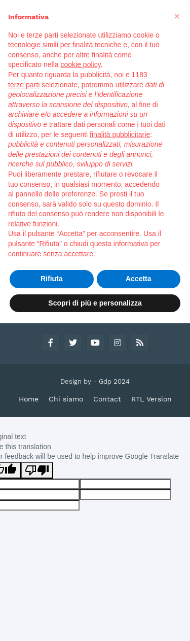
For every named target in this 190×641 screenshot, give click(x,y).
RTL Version (151, 399)
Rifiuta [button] (52, 279)
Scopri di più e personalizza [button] (94, 303)
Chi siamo (66, 399)
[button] (177, 16)
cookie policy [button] (81, 64)
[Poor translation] (37, 470)
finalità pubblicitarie (120, 134)
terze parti (24, 85)
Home (29, 399)
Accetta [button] (138, 279)
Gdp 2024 (114, 381)
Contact (107, 399)
